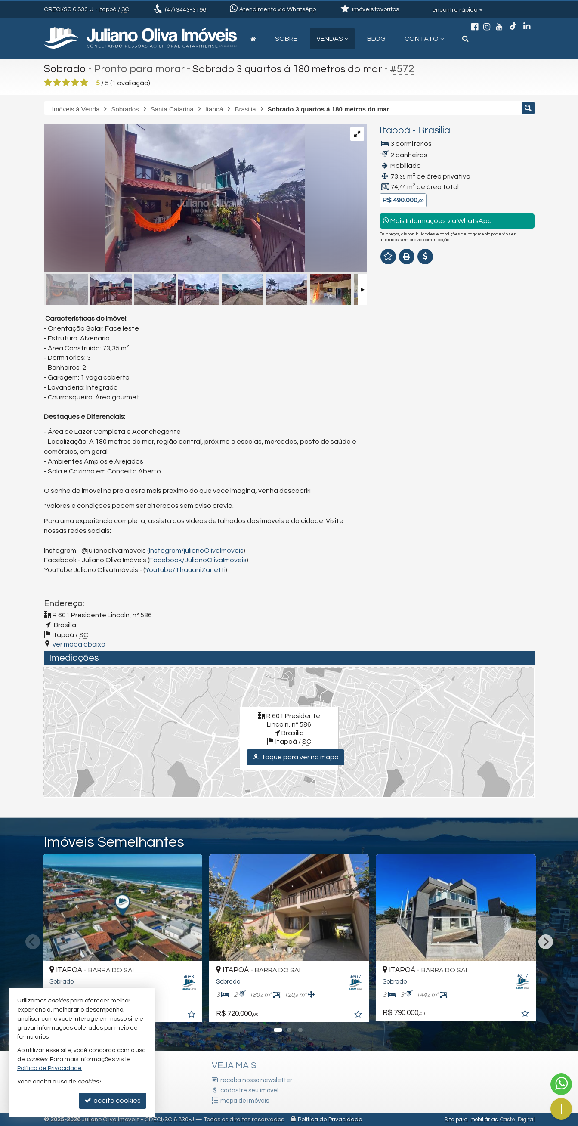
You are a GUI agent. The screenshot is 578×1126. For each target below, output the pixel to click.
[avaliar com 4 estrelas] (75, 82)
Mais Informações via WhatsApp (437, 220)
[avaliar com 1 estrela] (48, 82)
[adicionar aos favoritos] (192, 1015)
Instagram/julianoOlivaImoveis (196, 550)
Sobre (286, 38)
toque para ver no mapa (295, 757)
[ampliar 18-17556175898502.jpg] (174, 198)
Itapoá (395, 130)
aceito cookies (112, 1100)
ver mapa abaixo (79, 644)
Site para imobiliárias (471, 1120)
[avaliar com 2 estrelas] (57, 82)
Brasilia (434, 130)
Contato (424, 38)
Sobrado (65, 68)
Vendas (332, 38)
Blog (376, 38)
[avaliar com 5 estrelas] (84, 82)
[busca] (465, 38)
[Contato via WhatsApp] (561, 1084)
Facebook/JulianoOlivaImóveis (198, 560)
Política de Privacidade (330, 1120)
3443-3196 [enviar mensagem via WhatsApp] (185, 10)
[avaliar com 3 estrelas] (66, 82)
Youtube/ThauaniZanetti (185, 569)
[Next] (545, 941)
